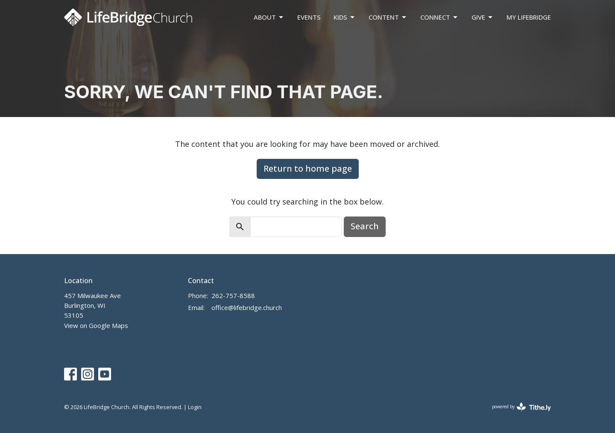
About (269, 17)
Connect (439, 17)
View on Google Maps (96, 325)
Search (365, 226)
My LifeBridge (529, 17)
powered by (521, 407)
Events (309, 17)
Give (483, 17)
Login (195, 407)
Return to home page (308, 168)
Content (388, 17)
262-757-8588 (233, 295)
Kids (345, 17)
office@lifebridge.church (246, 307)
